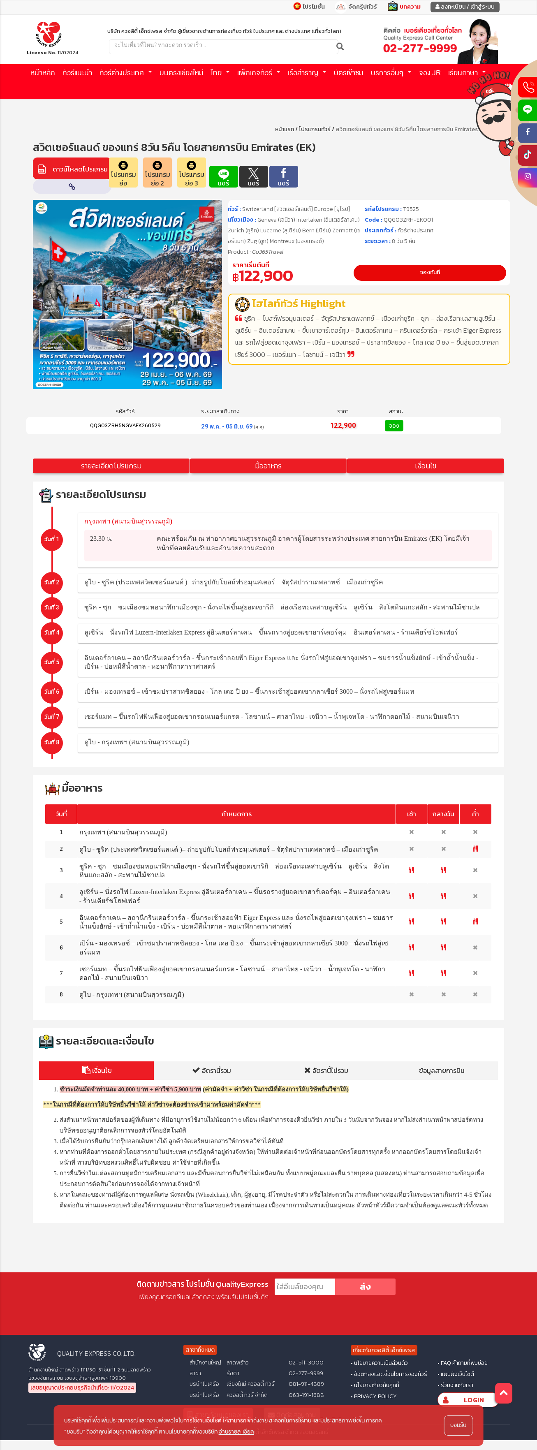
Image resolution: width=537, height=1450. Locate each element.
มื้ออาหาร (268, 465)
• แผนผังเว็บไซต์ (455, 1374)
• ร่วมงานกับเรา (455, 1385)
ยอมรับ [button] (458, 1425)
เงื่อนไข (425, 465)
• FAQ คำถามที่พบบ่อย (462, 1363)
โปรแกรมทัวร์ (315, 129)
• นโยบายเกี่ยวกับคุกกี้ (375, 1385)
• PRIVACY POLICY (374, 1396)
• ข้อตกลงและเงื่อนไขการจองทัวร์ (389, 1374)
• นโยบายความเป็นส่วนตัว (379, 1363)
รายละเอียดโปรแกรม (111, 465)
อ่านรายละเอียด (236, 1431)
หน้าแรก (284, 129)
